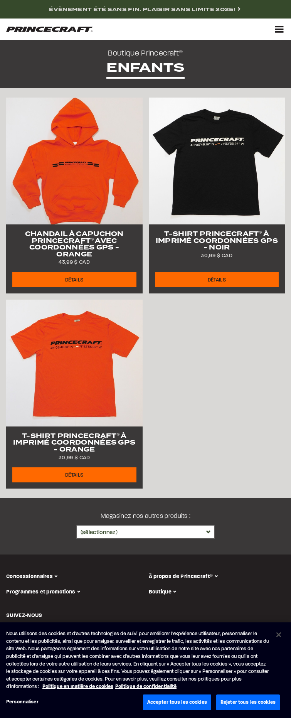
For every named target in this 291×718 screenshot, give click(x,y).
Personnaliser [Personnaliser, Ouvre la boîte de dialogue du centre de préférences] (22, 703)
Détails (74, 280)
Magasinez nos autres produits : (146, 516)
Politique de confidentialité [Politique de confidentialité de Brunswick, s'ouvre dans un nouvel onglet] (146, 687)
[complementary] (145, 9)
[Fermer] (278, 636)
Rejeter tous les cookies (248, 703)
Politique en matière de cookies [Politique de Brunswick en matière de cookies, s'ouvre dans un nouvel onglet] (77, 687)
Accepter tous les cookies (177, 703)
